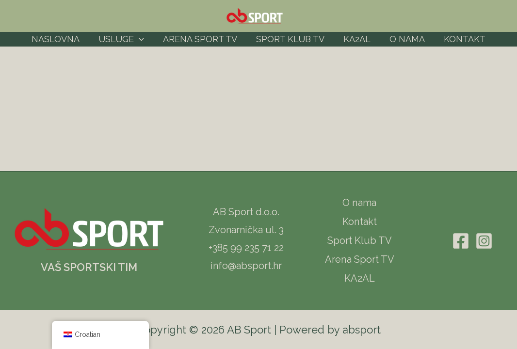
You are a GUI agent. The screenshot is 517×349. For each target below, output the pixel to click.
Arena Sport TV (201, 39)
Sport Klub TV (290, 39)
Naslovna (60, 39)
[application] (142, 39)
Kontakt (460, 39)
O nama (404, 39)
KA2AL (355, 39)
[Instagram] (484, 241)
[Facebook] (460, 241)
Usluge (124, 39)
